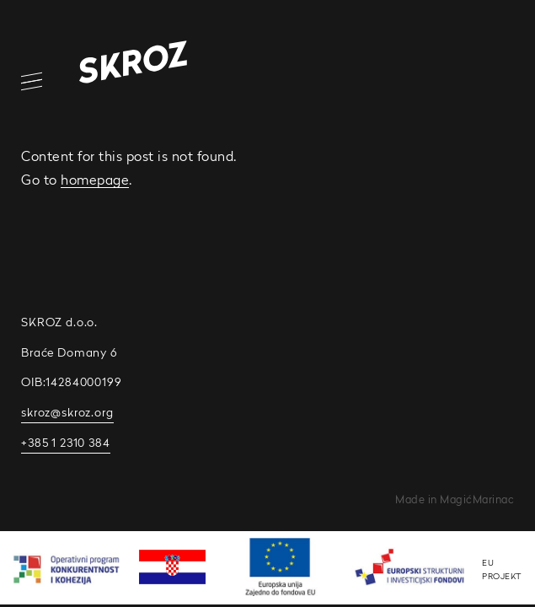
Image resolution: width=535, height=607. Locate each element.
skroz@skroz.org (67, 412)
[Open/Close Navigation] (21, 81)
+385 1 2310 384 (65, 442)
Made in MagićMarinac (454, 499)
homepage (95, 179)
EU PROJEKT (502, 569)
